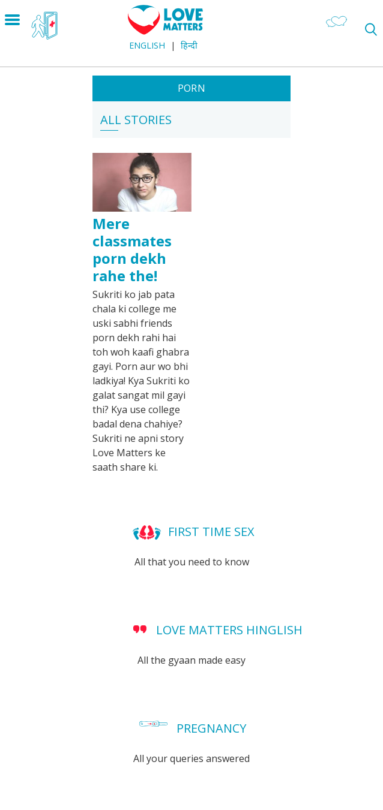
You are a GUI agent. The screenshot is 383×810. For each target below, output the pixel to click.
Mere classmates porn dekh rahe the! (132, 249)
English (147, 45)
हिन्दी (189, 45)
